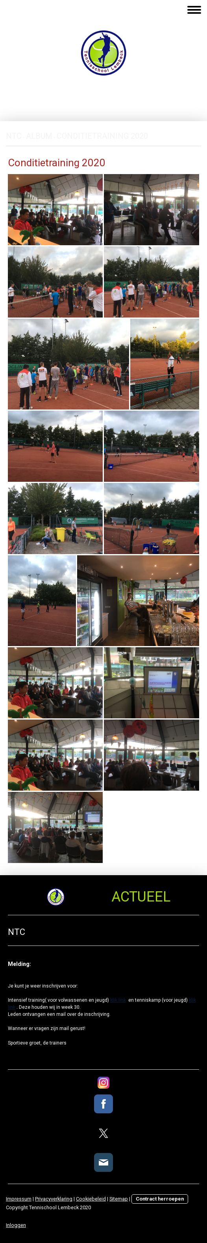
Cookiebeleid (91, 1199)
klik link (118, 1000)
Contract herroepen (160, 1199)
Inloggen (16, 1225)
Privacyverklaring (53, 1199)
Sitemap (118, 1199)
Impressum (18, 1199)
